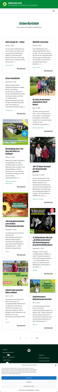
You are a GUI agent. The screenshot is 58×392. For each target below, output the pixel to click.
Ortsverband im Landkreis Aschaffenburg (22, 5)
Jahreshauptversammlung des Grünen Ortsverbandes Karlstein (14, 223)
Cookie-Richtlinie (22, 390)
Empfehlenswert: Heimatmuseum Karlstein (42, 297)
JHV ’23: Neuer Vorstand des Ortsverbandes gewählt (42, 169)
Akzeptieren (29, 378)
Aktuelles (35, 128)
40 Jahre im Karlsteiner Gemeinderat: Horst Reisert (41, 102)
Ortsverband (40, 128)
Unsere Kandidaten (12, 78)
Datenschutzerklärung (30, 390)
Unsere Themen (9, 65)
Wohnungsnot (9, 183)
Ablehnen (29, 382)
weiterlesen (21, 69)
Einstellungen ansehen (29, 386)
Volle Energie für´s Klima (14, 42)
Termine (7, 251)
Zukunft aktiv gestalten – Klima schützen (14, 291)
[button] (55, 365)
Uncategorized (8, 110)
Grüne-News (13, 181)
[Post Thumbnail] (42, 86)
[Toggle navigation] (53, 10)
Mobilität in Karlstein (40, 42)
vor (37, 338)
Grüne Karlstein (15, 3)
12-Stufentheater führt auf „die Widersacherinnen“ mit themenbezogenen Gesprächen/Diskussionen (42, 241)
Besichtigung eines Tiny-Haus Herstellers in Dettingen (14, 151)
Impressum (37, 390)
